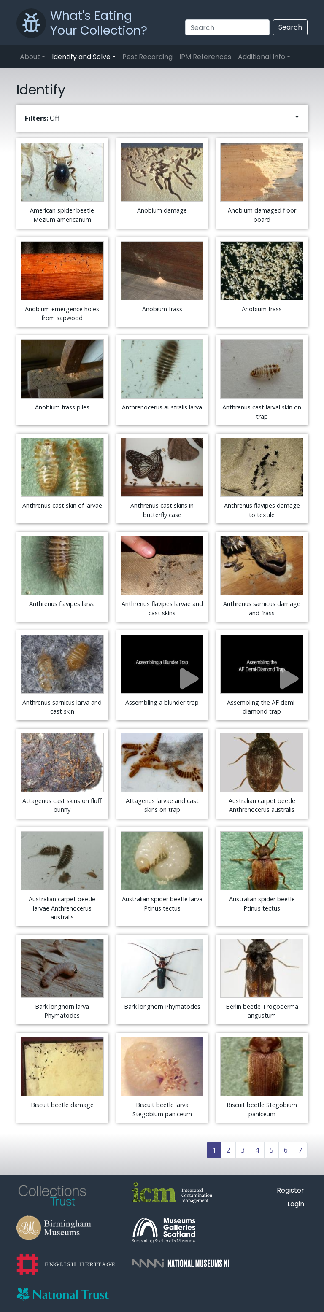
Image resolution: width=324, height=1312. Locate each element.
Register (290, 1190)
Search (290, 27)
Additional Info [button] (261, 57)
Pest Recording (147, 57)
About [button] (30, 57)
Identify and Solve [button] (81, 57)
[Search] (227, 27)
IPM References (205, 57)
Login (295, 1204)
